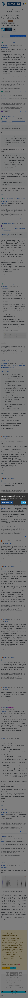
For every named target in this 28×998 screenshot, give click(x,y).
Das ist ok (23, 502)
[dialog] (14, 499)
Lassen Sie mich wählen (7, 502)
